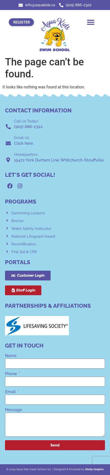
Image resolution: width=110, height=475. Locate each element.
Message (13, 410)
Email (11, 392)
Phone (11, 374)
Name (10, 356)
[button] (91, 22)
